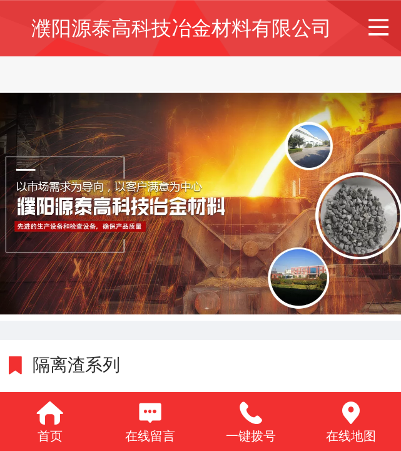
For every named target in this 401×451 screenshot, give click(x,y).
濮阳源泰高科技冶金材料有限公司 (181, 28)
